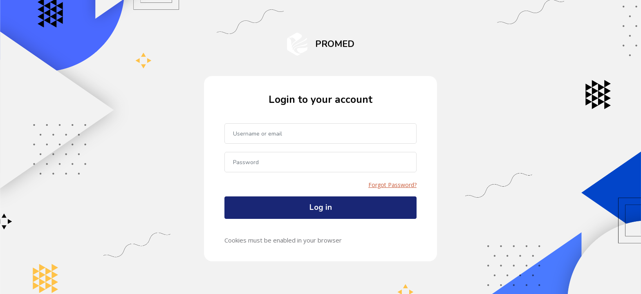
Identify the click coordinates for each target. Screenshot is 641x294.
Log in (320, 207)
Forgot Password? (392, 185)
